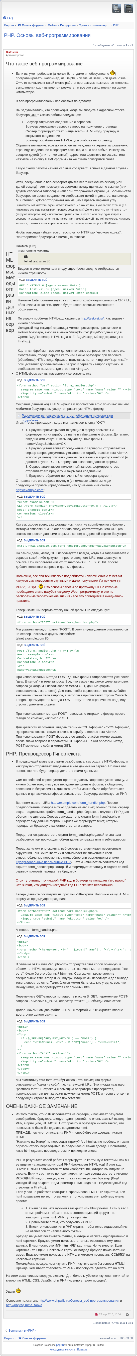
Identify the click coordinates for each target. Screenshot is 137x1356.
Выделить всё (36, 279)
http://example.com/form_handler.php (78, 803)
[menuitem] (8, 18)
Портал (9, 25)
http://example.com (29, 490)
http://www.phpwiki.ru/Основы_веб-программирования (79, 1300)
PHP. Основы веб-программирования (47, 35)
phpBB (60, 1345)
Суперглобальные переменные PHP (43, 862)
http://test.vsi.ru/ (92, 318)
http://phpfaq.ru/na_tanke (24, 1305)
